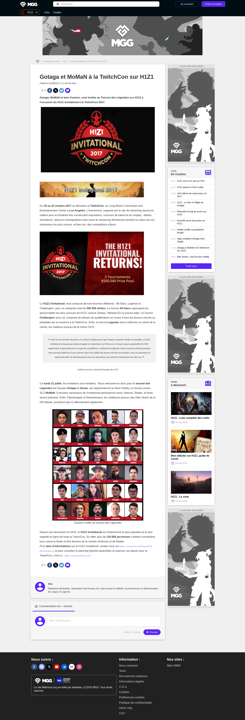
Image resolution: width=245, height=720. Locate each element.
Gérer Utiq (125, 708)
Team (122, 670)
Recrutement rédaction (133, 676)
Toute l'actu (191, 266)
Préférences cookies (132, 697)
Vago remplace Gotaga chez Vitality (191, 240)
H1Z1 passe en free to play (190, 187)
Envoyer (152, 632)
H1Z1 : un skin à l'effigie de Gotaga (190, 204)
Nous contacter (128, 665)
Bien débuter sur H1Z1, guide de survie (190, 457)
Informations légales (131, 681)
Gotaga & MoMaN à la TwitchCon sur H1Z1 (193, 249)
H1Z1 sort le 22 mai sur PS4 (191, 181)
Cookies (124, 692)
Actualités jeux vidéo (51, 61)
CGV (122, 713)
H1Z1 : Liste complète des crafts (190, 418)
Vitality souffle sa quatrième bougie (190, 231)
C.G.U (123, 686)
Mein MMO (174, 665)
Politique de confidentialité (135, 702)
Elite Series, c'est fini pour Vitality (193, 256)
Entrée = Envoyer (131, 632)
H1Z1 (65, 61)
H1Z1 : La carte (180, 496)
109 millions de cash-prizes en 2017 (191, 195)
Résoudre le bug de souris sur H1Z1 (191, 213)
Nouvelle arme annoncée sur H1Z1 (191, 222)
